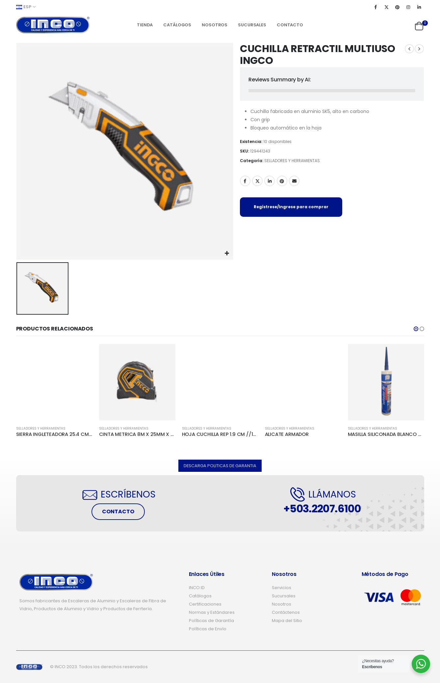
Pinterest (282, 181)
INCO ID (197, 587)
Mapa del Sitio (287, 620)
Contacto (290, 25)
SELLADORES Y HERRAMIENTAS (292, 160)
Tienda (145, 25)
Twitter (257, 181)
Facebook (245, 181)
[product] (54, 382)
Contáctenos (286, 612)
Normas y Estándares (212, 612)
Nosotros (214, 25)
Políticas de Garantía (211, 620)
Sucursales (252, 25)
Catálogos (177, 25)
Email (294, 181)
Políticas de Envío (207, 629)
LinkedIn (269, 181)
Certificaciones (205, 604)
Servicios (281, 587)
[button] (416, 329)
